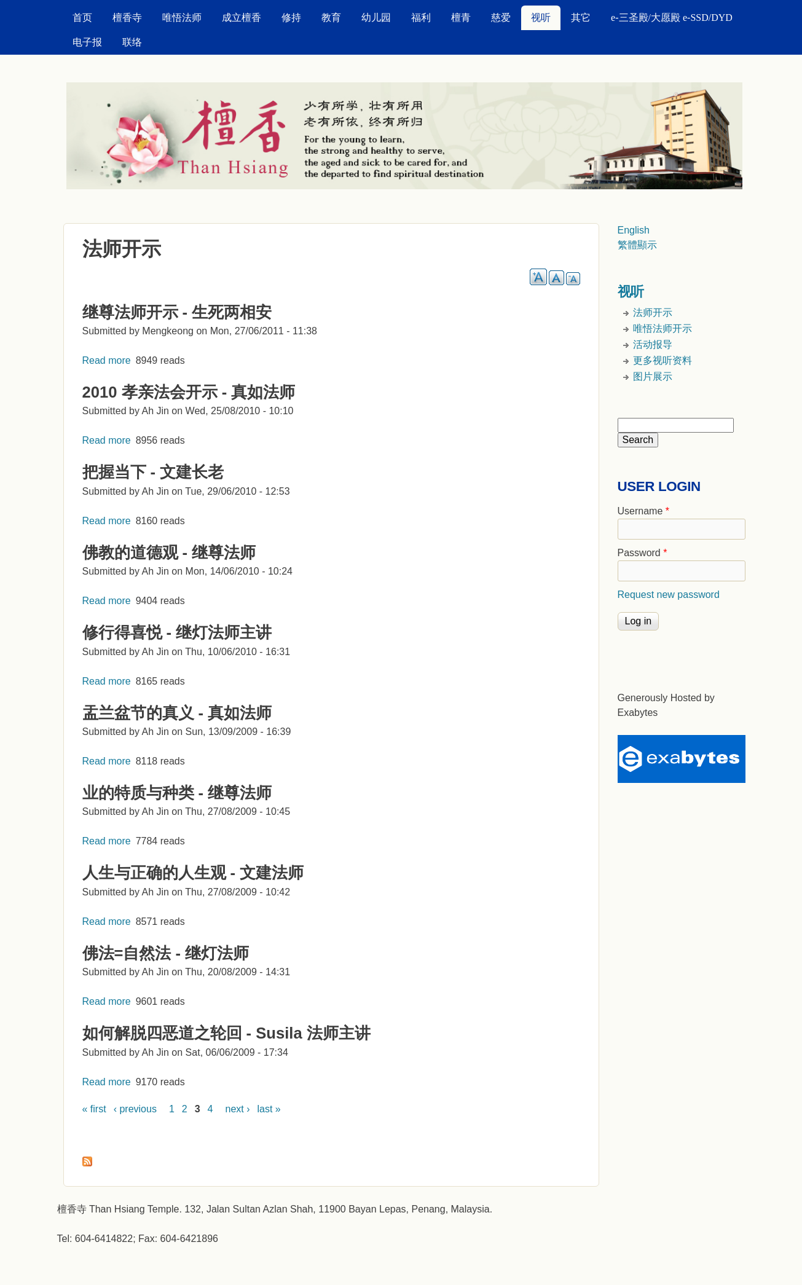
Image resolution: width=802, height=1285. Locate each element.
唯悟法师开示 (662, 328)
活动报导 (652, 344)
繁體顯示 (637, 245)
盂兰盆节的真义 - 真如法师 (177, 712)
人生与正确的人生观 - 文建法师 (193, 872)
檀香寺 (127, 17)
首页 (82, 17)
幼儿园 (376, 17)
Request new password (669, 594)
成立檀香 (241, 17)
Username (643, 511)
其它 (581, 17)
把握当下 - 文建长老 (153, 472)
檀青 (461, 17)
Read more (106, 360)
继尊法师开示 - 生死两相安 (177, 312)
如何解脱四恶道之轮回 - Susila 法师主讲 (226, 1033)
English (634, 230)
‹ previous (135, 1109)
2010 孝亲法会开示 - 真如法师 (189, 392)
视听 (541, 17)
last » (269, 1109)
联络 (132, 42)
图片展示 (652, 376)
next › (238, 1109)
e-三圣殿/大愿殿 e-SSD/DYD (672, 17)
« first (94, 1109)
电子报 (87, 42)
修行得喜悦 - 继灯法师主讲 (177, 632)
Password (642, 553)
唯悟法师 (182, 17)
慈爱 (501, 17)
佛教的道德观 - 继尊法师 (169, 552)
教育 (331, 17)
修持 (291, 17)
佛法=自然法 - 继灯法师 (166, 953)
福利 (421, 17)
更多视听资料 (662, 360)
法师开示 (652, 312)
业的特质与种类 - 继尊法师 (177, 792)
